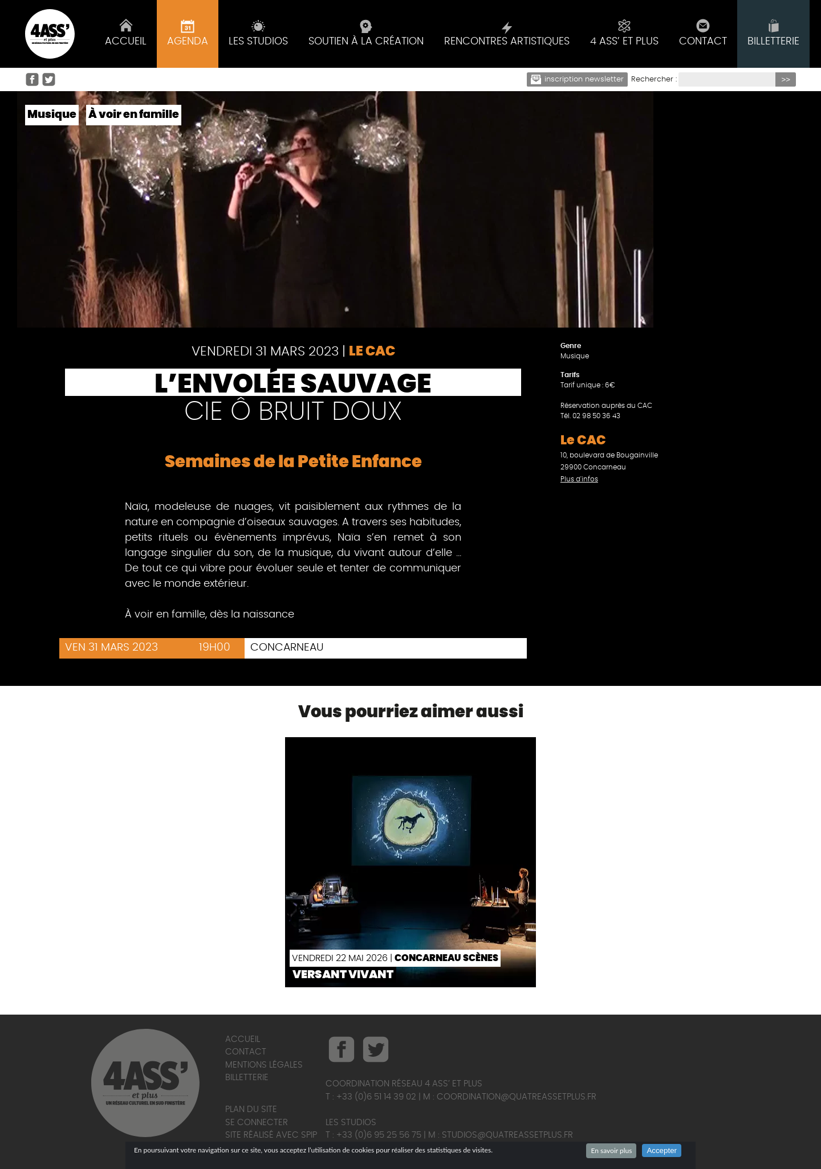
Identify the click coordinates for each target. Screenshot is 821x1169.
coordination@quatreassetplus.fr (516, 1097)
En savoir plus (611, 1150)
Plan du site (251, 1109)
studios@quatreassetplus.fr (507, 1135)
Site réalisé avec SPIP (271, 1135)
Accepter (662, 1150)
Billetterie (247, 1077)
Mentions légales (264, 1065)
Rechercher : (654, 79)
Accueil (242, 1039)
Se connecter (256, 1122)
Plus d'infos (579, 479)
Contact (245, 1052)
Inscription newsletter (577, 79)
